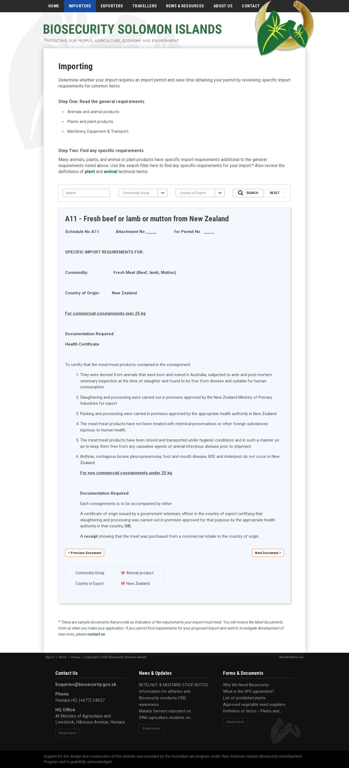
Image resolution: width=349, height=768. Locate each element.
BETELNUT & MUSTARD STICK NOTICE (173, 684)
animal (110, 171)
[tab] (174, 111)
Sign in (50, 657)
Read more (67, 733)
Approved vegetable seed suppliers (254, 704)
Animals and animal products (93, 111)
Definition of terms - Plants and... (252, 711)
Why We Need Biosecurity (246, 684)
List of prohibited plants (244, 698)
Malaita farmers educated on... (166, 711)
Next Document (266, 553)
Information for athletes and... (165, 691)
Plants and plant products (90, 121)
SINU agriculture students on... (166, 717)
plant (90, 171)
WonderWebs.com (291, 657)
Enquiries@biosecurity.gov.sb (85, 684)
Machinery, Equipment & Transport (97, 131)
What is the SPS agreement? (248, 691)
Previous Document (86, 553)
